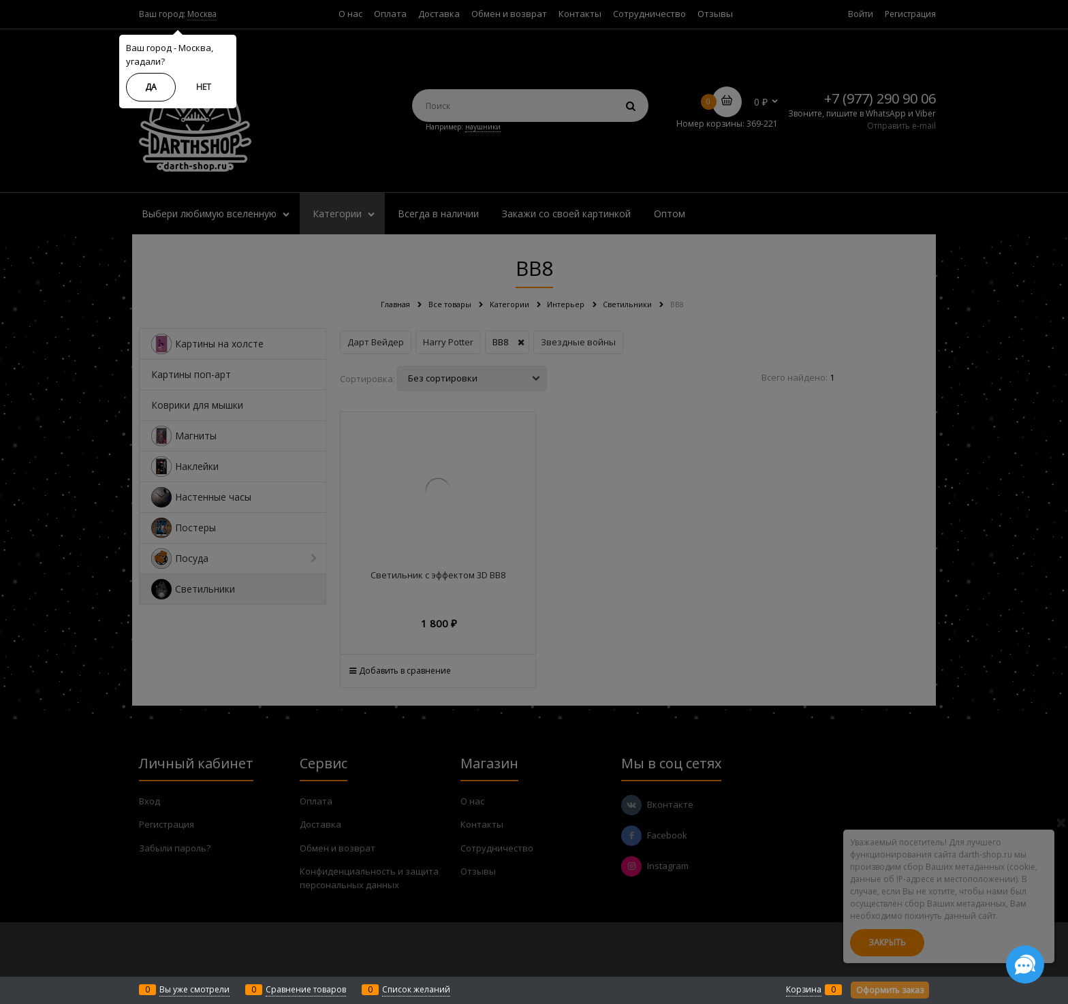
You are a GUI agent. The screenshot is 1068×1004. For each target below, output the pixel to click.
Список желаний (416, 989)
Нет (203, 87)
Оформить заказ (890, 990)
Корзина (803, 989)
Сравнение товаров (306, 989)
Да (151, 87)
